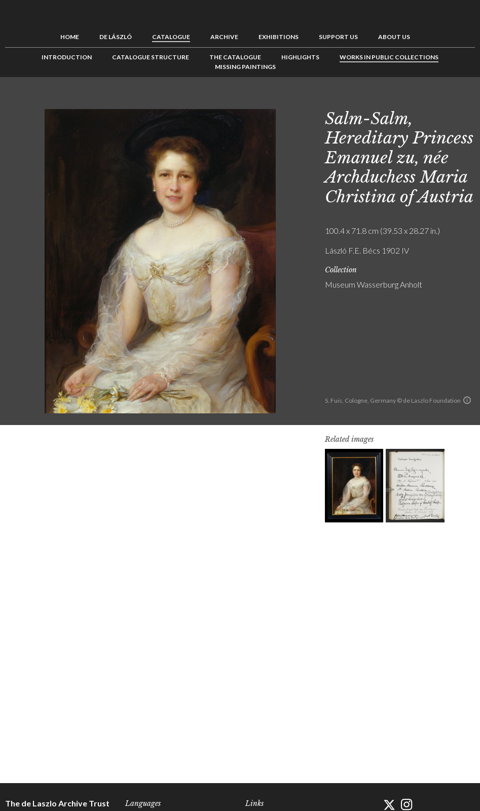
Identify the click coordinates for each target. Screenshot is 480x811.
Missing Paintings (245, 66)
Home (69, 37)
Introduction (67, 57)
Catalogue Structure (150, 57)
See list (451, 100)
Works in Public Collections (389, 57)
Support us (338, 37)
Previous (436, 100)
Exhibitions (279, 37)
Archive (224, 37)
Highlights (300, 57)
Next (467, 100)
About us (394, 37)
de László (115, 37)
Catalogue (171, 37)
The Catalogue (235, 57)
